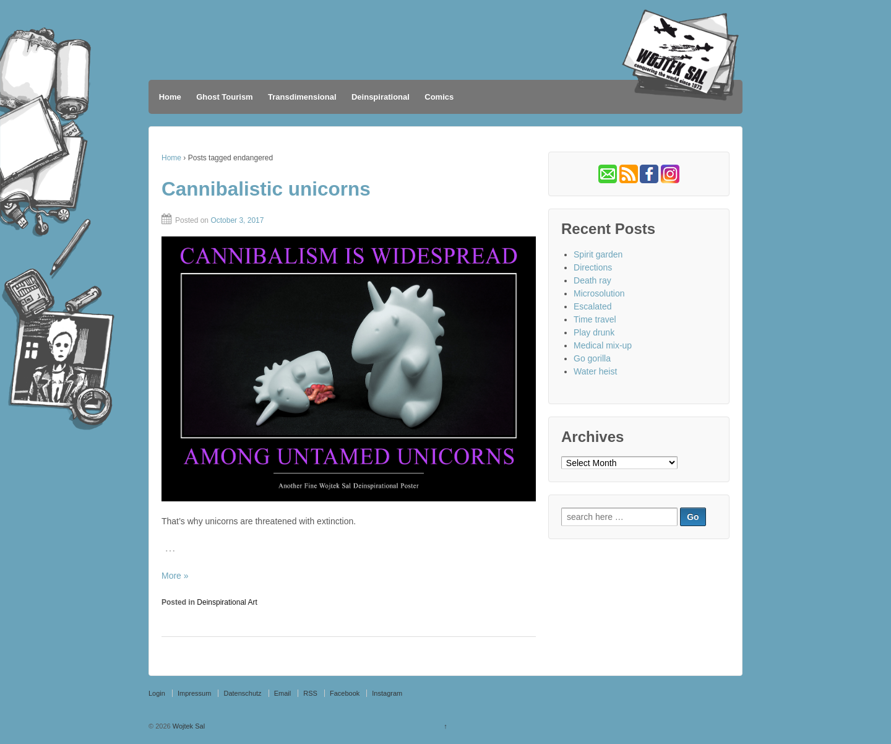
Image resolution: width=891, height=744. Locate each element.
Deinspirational (380, 97)
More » (175, 576)
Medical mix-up (603, 345)
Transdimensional (302, 97)
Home (170, 97)
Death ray (592, 280)
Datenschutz (242, 693)
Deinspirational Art (227, 602)
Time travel (595, 319)
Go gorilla (592, 358)
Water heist (595, 371)
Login (156, 693)
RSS (310, 693)
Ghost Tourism (224, 97)
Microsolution (599, 293)
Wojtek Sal (188, 726)
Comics (439, 97)
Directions (593, 267)
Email (282, 693)
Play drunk (594, 332)
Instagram (387, 693)
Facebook (344, 693)
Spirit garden (598, 254)
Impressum (194, 693)
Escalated (592, 306)
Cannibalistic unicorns (266, 189)
